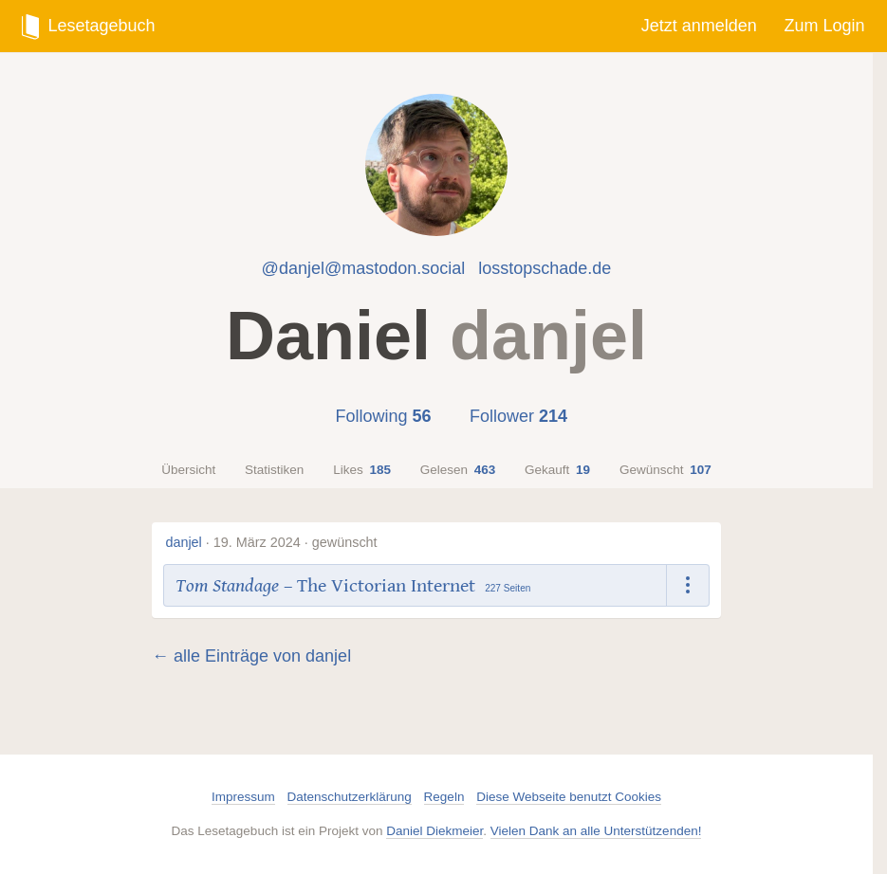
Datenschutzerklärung (349, 797)
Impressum (243, 797)
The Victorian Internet (386, 585)
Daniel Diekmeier (434, 831)
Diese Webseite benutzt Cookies (568, 797)
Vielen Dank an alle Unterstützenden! (596, 831)
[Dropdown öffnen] (688, 585)
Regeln (444, 797)
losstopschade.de (544, 268)
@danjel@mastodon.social (364, 268)
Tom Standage (227, 585)
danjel (183, 542)
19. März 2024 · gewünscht (295, 542)
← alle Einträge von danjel (251, 655)
